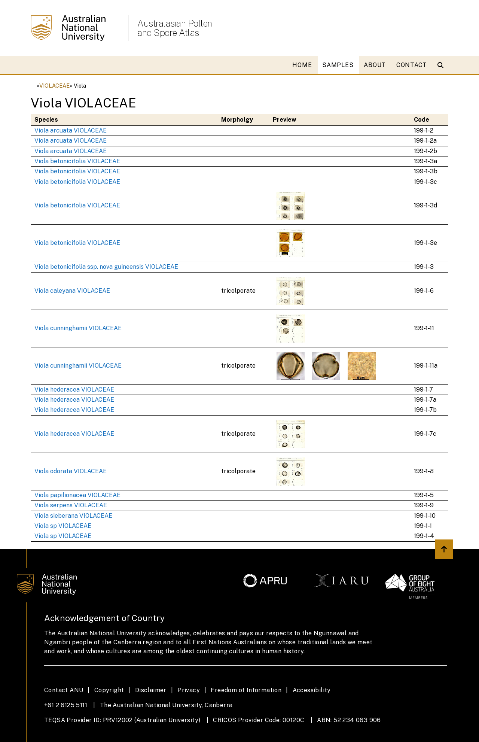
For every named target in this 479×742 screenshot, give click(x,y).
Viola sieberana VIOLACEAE (73, 515)
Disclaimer (151, 690)
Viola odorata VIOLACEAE (70, 471)
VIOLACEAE (54, 85)
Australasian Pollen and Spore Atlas (174, 28)
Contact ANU (63, 690)
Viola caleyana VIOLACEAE (72, 290)
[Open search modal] (442, 65)
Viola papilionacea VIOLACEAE (77, 495)
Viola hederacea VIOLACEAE (74, 389)
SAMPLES (337, 65)
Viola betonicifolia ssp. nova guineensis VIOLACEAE (106, 266)
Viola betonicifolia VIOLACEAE (77, 161)
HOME (302, 65)
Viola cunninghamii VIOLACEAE (78, 328)
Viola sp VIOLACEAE (62, 525)
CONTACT (411, 65)
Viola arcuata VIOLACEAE (70, 130)
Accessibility (312, 690)
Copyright (109, 690)
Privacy (188, 690)
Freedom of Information (246, 690)
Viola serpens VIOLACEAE (70, 505)
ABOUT (375, 65)
